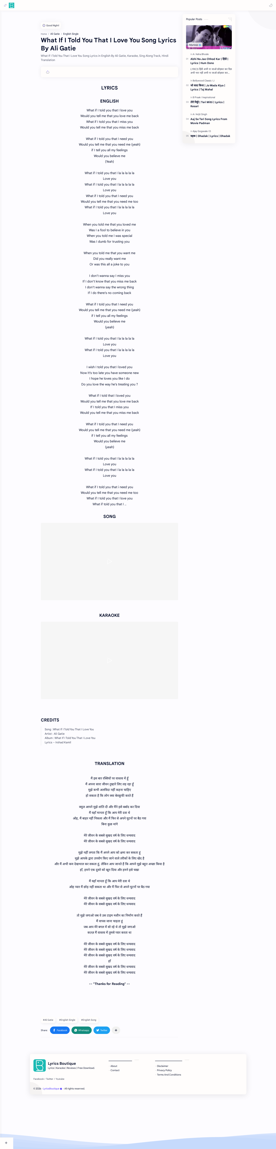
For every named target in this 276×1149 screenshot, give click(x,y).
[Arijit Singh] (208, 116)
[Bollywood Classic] (209, 82)
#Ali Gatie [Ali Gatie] (54, 1071)
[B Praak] (203, 99)
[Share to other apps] (122, 1081)
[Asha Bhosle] (208, 56)
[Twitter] (56, 1130)
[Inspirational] (215, 99)
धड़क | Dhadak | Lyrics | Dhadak (217, 137)
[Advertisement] (116, 40)
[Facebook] (45, 1130)
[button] (269, 5)
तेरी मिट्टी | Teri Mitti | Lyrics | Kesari (214, 106)
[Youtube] (66, 1130)
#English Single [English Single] (74, 1071)
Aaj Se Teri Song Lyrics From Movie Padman (215, 123)
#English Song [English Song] (95, 1071)
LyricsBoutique (59, 1139)
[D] (216, 132)
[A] (200, 56)
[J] (220, 82)
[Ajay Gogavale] (207, 132)
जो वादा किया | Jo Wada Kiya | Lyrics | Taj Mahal (214, 89)
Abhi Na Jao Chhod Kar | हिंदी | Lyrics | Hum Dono (216, 62)
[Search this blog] (73, 5)
